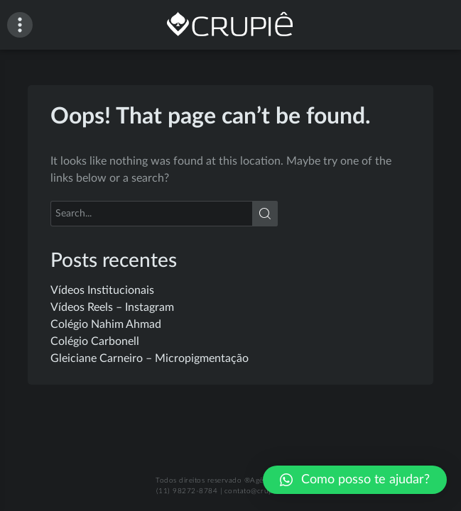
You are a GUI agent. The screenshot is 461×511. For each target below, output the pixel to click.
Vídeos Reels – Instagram (112, 307)
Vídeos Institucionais (102, 290)
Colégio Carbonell (94, 341)
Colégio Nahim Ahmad (105, 324)
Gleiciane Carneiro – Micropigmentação (149, 358)
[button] (355, 480)
